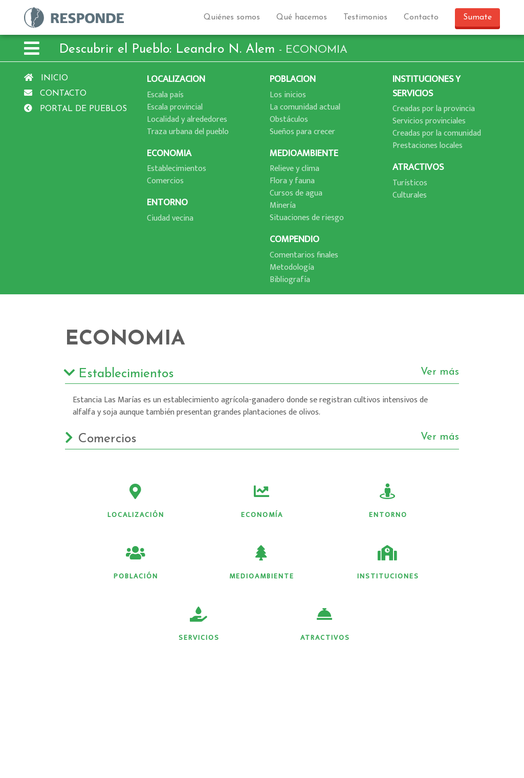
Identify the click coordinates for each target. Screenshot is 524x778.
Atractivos (325, 625)
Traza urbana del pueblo (188, 132)
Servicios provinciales (429, 121)
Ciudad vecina (170, 218)
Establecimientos (176, 169)
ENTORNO (167, 202)
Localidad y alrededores (187, 119)
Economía (262, 502)
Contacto (421, 17)
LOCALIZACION (176, 79)
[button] (31, 50)
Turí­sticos (409, 183)
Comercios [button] (262, 439)
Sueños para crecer (302, 132)
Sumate (477, 17)
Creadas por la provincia (433, 109)
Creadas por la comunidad (436, 133)
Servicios (199, 625)
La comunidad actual (305, 107)
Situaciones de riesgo (307, 218)
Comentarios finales (304, 255)
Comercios (165, 181)
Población (136, 563)
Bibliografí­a (290, 280)
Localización (135, 502)
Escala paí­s (165, 95)
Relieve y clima (294, 169)
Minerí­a (283, 205)
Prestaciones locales (427, 146)
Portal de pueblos (75, 109)
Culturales (409, 195)
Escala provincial (175, 107)
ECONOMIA (169, 153)
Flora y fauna (292, 181)
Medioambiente (261, 563)
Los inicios (288, 95)
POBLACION (293, 79)
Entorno (388, 502)
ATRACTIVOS (418, 167)
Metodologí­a (292, 267)
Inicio (46, 78)
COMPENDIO (294, 239)
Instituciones (388, 563)
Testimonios (365, 17)
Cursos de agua (296, 193)
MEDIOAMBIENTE (304, 153)
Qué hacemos (301, 17)
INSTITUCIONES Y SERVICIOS (426, 86)
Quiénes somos (232, 17)
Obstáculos (289, 119)
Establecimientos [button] (262, 374)
